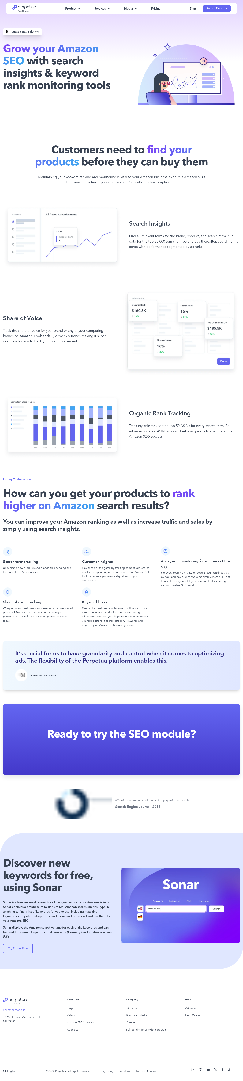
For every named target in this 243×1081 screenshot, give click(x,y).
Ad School (191, 1008)
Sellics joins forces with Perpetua (146, 1030)
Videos (71, 1015)
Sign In (194, 8)
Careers (130, 1022)
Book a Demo (216, 8)
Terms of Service (146, 1071)
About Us (131, 1008)
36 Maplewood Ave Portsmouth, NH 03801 (22, 1019)
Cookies (125, 1071)
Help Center (192, 1015)
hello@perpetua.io (14, 1010)
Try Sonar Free (18, 948)
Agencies (72, 1030)
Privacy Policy (105, 1071)
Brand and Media (136, 1015)
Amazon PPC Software (80, 1022)
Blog (70, 1008)
